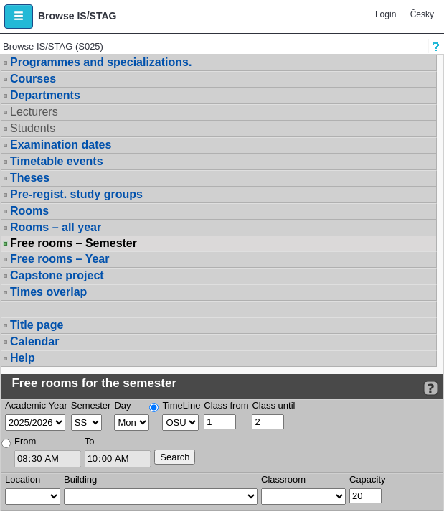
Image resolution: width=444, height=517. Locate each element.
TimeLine (181, 405)
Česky (422, 14)
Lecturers (34, 112)
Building (80, 479)
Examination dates (60, 145)
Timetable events (56, 161)
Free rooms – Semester (73, 243)
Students (32, 128)
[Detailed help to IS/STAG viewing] (430, 388)
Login (385, 14)
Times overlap (48, 292)
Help (22, 358)
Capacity (367, 479)
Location (22, 479)
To (90, 441)
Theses (29, 178)
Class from (226, 405)
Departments (45, 95)
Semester (91, 405)
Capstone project (57, 275)
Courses (33, 79)
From (25, 441)
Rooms (29, 211)
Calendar (34, 341)
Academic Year (36, 405)
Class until (273, 405)
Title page (36, 325)
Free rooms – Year (59, 259)
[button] (18, 16)
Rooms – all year (55, 227)
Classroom (283, 479)
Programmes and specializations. (101, 62)
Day (122, 405)
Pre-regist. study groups (76, 194)
